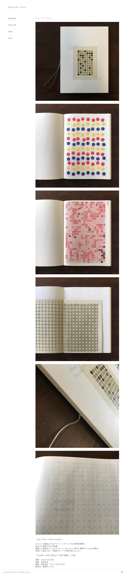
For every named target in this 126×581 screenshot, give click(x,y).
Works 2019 (12, 25)
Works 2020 (12, 18)
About (10, 38)
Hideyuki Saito (17, 7)
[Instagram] (122, 572)
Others (10, 31)
